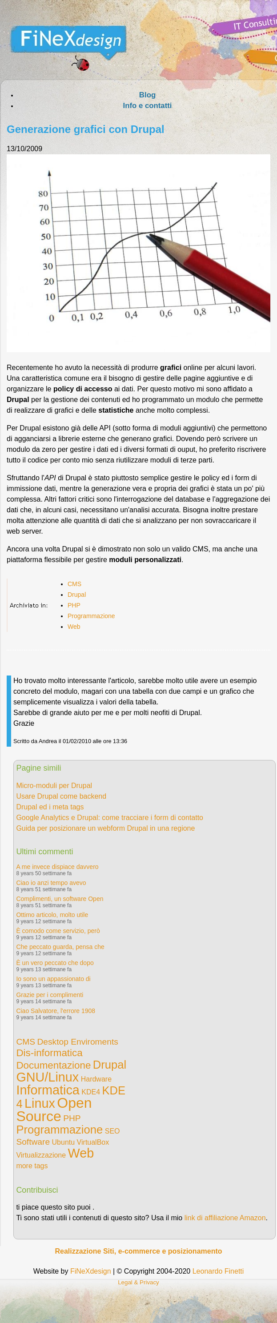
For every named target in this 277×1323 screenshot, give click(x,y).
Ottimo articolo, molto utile (52, 914)
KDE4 (90, 1092)
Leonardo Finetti (218, 1271)
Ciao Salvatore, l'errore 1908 (55, 1010)
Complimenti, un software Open (59, 898)
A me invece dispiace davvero (57, 866)
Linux (39, 1103)
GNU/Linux (47, 1077)
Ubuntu (63, 1142)
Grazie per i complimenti (49, 994)
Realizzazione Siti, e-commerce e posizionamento (138, 1251)
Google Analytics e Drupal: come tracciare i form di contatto (109, 817)
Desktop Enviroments (77, 1041)
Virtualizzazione (41, 1155)
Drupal (77, 594)
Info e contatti (147, 105)
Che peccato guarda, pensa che (60, 946)
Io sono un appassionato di (53, 978)
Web (74, 626)
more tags (32, 1166)
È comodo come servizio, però (58, 930)
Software (33, 1141)
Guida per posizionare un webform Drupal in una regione (105, 828)
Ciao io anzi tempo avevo (51, 882)
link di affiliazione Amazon (225, 1218)
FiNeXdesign (90, 1271)
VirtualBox (93, 1142)
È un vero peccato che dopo (54, 962)
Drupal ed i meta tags (50, 807)
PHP (74, 605)
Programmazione (91, 615)
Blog (147, 95)
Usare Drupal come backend (61, 796)
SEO (112, 1131)
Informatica (47, 1090)
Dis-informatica (49, 1052)
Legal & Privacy (138, 1282)
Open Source (54, 1109)
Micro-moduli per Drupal (54, 785)
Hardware (96, 1079)
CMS (74, 583)
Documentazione (53, 1065)
